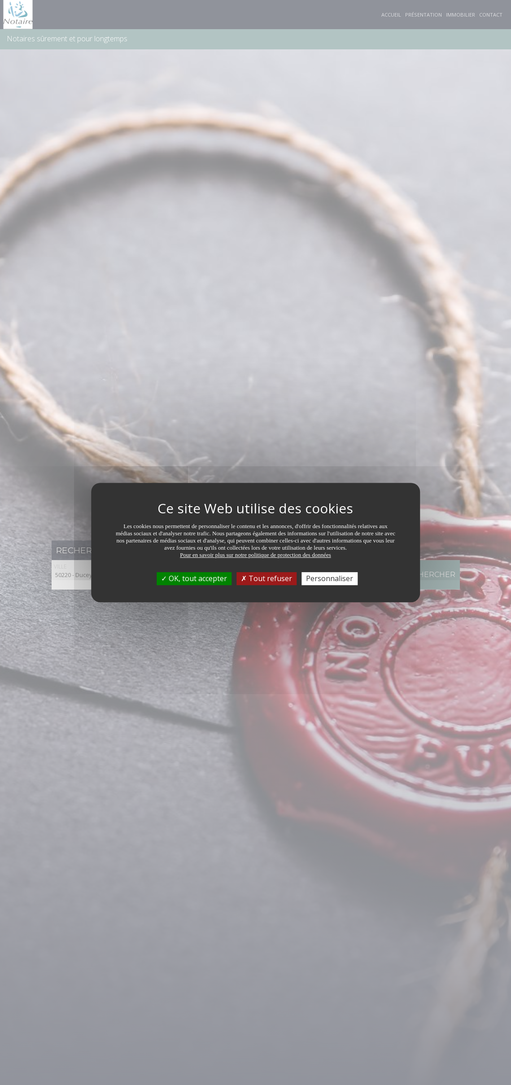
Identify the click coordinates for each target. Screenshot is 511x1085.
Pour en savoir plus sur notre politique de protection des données (255, 554)
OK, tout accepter (194, 578)
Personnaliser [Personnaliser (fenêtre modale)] (329, 578)
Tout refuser (266, 578)
